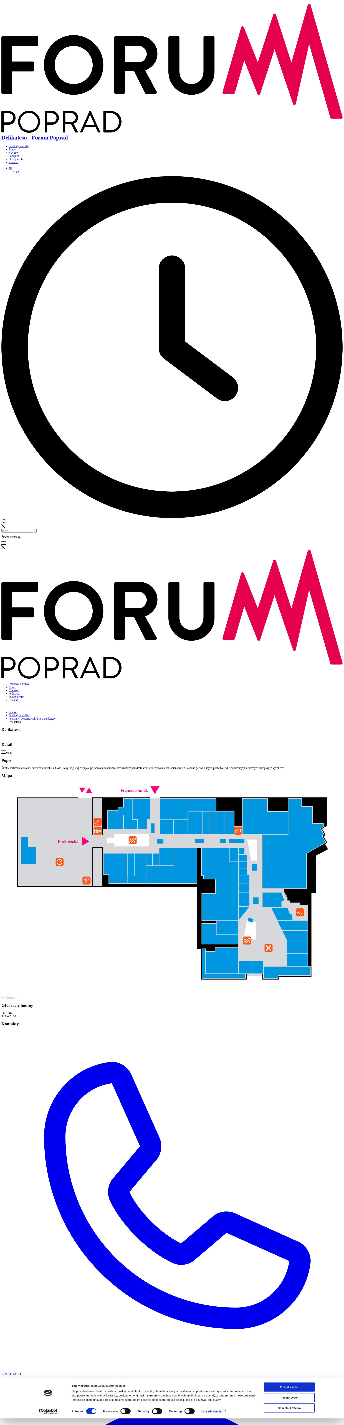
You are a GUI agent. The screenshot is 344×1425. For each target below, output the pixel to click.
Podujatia (14, 155)
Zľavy (12, 149)
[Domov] (172, 677)
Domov (13, 712)
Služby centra (16, 159)
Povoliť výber (289, 777)
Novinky (14, 152)
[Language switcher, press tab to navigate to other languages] (10, 168)
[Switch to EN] (17, 171)
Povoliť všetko (289, 766)
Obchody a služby (19, 146)
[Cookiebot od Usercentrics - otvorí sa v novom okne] (48, 791)
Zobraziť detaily (211, 791)
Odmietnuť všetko (289, 787)
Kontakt (13, 162)
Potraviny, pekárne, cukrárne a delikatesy (32, 718)
